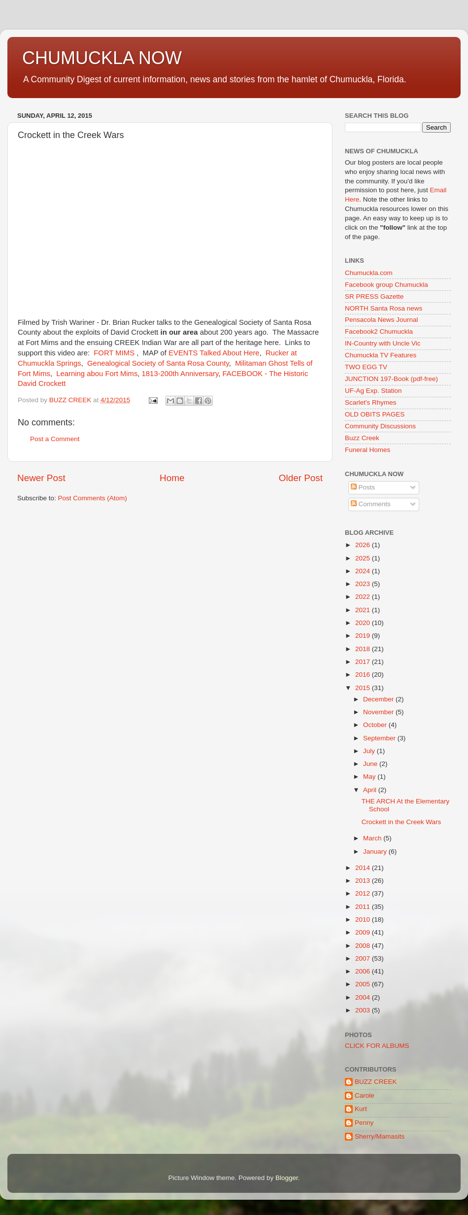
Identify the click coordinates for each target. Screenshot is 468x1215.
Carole (364, 1095)
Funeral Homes (367, 449)
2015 (363, 688)
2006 (363, 971)
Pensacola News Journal (381, 319)
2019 (363, 635)
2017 (363, 661)
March (373, 838)
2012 (363, 893)
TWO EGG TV (366, 367)
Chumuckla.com (369, 273)
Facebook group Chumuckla (386, 284)
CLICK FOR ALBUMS (377, 1045)
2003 (363, 1010)
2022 (363, 596)
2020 (363, 622)
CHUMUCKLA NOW (102, 58)
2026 (363, 545)
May (370, 776)
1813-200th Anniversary (180, 374)
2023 (363, 584)
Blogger (286, 1177)
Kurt (361, 1108)
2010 (363, 919)
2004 (363, 997)
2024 (363, 571)
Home (172, 478)
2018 (363, 649)
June (371, 763)
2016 (363, 674)
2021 (363, 610)
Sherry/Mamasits (379, 1136)
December (379, 699)
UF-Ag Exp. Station (373, 390)
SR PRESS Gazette (374, 296)
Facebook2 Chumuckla (379, 331)
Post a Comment (55, 439)
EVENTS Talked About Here (214, 353)
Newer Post (41, 478)
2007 (363, 958)
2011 (363, 906)
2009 (363, 932)
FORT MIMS (114, 353)
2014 (363, 867)
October (376, 725)
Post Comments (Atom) (92, 498)
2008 (363, 945)
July (370, 751)
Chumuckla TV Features (380, 355)
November (379, 712)
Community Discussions (380, 426)
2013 (363, 880)
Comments (371, 504)
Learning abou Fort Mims (96, 374)
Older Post (301, 478)
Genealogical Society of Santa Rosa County (158, 363)
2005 (363, 984)
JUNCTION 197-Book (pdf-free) (391, 378)
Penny (364, 1122)
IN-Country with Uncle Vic (383, 343)
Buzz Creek (362, 438)
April (370, 790)
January (376, 851)
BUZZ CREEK (376, 1081)
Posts (363, 487)
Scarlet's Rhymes (371, 402)
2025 (363, 558)
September (380, 738)
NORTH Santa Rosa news (383, 308)
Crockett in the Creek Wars (401, 822)
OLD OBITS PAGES (374, 414)
